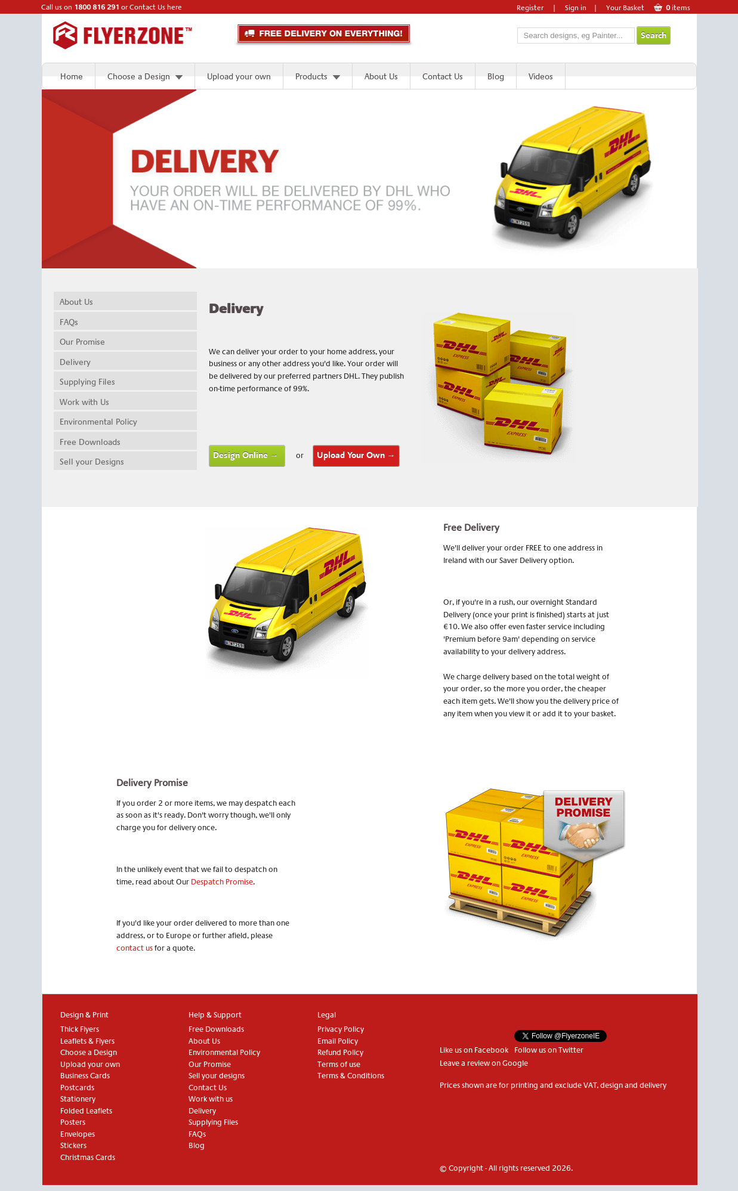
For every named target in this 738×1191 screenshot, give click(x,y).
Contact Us (442, 76)
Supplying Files (87, 381)
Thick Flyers (79, 1029)
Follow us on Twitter (548, 1050)
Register (530, 8)
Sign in (575, 8)
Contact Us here (155, 7)
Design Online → (247, 455)
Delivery (75, 362)
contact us (134, 948)
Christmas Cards (87, 1157)
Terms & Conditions (350, 1076)
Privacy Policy (340, 1029)
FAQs (69, 322)
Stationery (77, 1099)
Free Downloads (90, 442)
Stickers (73, 1145)
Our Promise (82, 341)
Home (71, 76)
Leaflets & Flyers (87, 1041)
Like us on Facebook (474, 1050)
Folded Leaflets (86, 1111)
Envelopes (77, 1134)
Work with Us (84, 402)
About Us (381, 76)
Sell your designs (217, 1076)
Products (311, 76)
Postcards (77, 1087)
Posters (72, 1122)
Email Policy (337, 1041)
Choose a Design (138, 76)
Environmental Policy (98, 421)
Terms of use (338, 1064)
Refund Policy (340, 1052)
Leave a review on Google (484, 1063)
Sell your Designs (92, 461)
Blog (495, 76)
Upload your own (239, 76)
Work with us (211, 1099)
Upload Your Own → (356, 455)
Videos (541, 76)
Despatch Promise (222, 882)
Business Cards (85, 1076)
